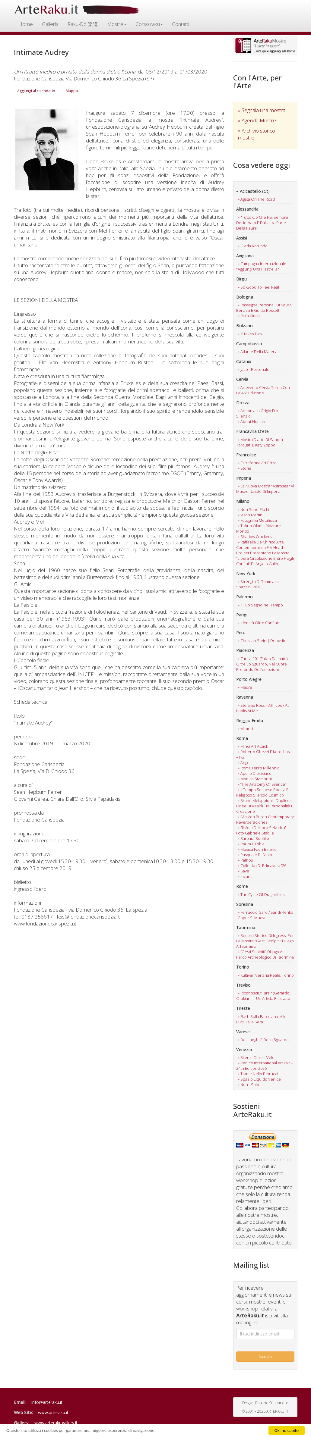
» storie (244, 468)
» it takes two (250, 334)
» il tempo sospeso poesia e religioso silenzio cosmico (262, 792)
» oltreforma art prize (257, 462)
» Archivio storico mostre (256, 134)
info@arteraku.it (46, 1402)
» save (243, 871)
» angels (245, 762)
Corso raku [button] (149, 23)
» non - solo (248, 1084)
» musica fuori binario (257, 849)
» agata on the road (256, 199)
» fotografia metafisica (257, 520)
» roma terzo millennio (259, 768)
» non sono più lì (253, 509)
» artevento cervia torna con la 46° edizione (263, 390)
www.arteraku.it (53, 1412)
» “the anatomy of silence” (262, 784)
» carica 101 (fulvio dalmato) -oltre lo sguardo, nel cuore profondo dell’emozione (263, 664)
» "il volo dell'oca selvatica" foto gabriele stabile (261, 830)
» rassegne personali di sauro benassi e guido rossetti (264, 307)
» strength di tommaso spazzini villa (257, 584)
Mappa (72, 90)
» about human (251, 421)
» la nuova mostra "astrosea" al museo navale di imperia (265, 488)
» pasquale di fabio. (255, 854)
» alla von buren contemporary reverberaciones (265, 819)
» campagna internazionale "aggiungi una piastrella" (261, 266)
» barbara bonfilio (253, 838)
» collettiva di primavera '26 (262, 865)
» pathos (245, 860)
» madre (245, 687)
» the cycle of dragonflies (261, 894)
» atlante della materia (258, 351)
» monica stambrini (255, 778)
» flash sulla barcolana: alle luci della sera (261, 1019)
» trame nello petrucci (258, 1073)
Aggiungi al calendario (36, 90)
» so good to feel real (258, 287)
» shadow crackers (254, 536)
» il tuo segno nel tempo (260, 605)
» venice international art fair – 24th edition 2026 (264, 1065)
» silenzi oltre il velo (256, 1057)
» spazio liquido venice (259, 1079)
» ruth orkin (249, 315)
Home (25, 23)
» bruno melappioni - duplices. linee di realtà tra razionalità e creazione (264, 806)
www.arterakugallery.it (56, 1423)
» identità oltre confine (258, 622)
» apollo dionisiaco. (255, 773)
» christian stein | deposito (262, 640)
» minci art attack (253, 746)
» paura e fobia (251, 844)
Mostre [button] (116, 23)
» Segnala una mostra (261, 110)
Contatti (180, 23)
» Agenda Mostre (257, 120)
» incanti (245, 876)
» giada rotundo (253, 246)
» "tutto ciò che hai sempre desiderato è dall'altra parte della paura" (262, 222)
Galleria (50, 23)
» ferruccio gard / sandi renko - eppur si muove (264, 914)
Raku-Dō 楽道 (83, 23)
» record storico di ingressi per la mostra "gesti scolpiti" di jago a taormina (265, 941)
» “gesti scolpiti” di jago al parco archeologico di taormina (265, 954)
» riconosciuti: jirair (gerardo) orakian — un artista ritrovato (263, 995)
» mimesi (245, 728)
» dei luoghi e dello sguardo (263, 1039)
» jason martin (250, 515)
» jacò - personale (253, 369)
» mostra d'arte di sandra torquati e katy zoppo (259, 442)
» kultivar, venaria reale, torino (266, 975)
